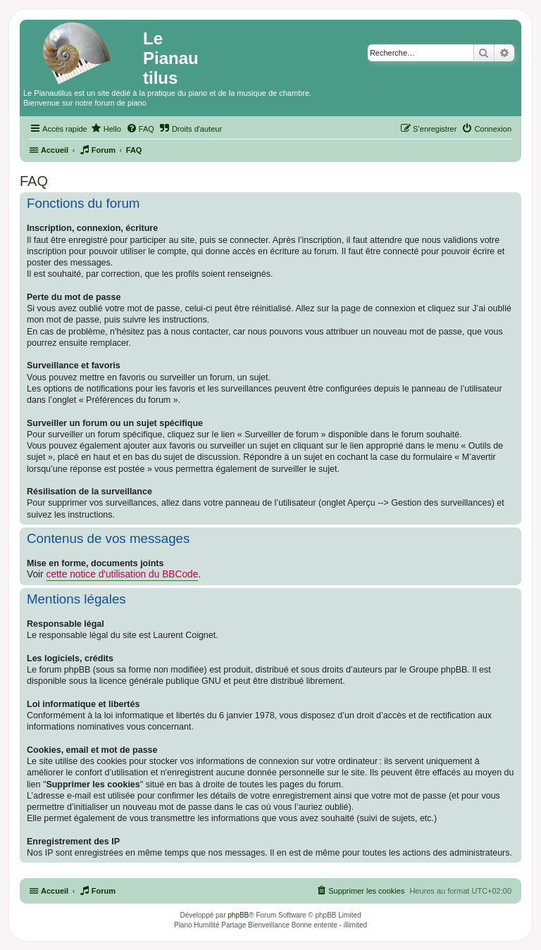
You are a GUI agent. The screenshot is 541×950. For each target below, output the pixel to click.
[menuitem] (106, 128)
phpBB (238, 915)
